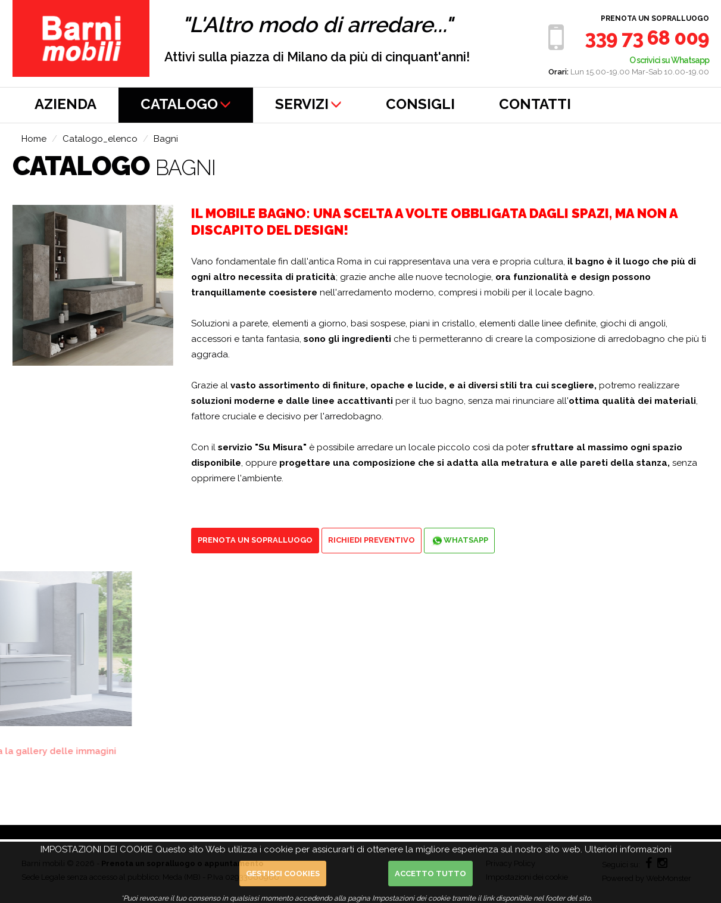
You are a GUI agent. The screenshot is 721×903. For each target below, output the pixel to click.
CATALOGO (186, 104)
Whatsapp (459, 540)
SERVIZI (308, 104)
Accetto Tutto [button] (430, 873)
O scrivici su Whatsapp (669, 60)
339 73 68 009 (647, 37)
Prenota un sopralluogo (655, 18)
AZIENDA (65, 104)
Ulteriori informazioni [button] (628, 849)
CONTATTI (535, 104)
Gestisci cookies (283, 873)
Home (33, 138)
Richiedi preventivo (371, 539)
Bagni (166, 138)
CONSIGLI (420, 104)
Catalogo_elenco (100, 138)
